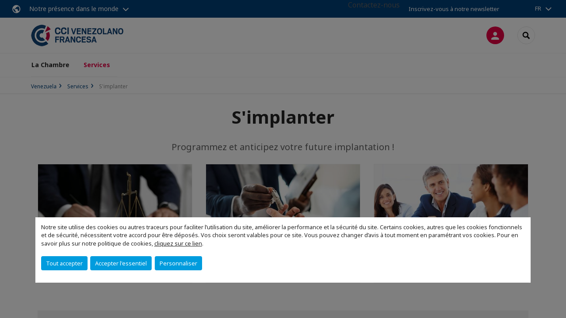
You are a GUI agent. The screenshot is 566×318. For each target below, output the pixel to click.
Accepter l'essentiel (121, 263)
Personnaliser (178, 263)
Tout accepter (64, 263)
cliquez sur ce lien (178, 243)
